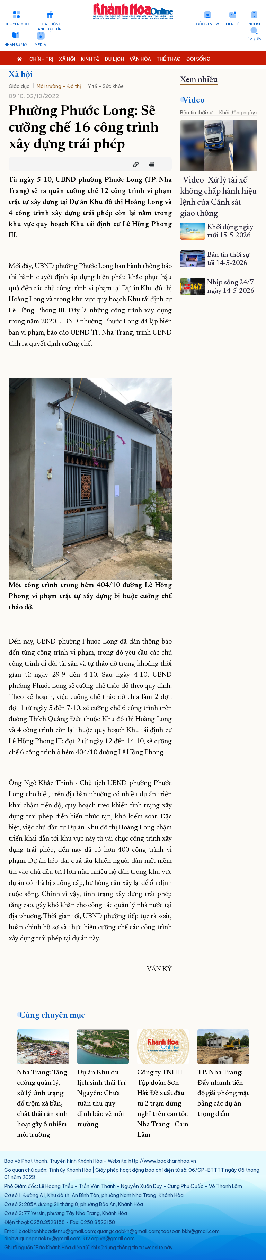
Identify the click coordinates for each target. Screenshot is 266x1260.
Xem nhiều (199, 80)
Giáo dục (19, 86)
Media (40, 45)
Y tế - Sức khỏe (106, 86)
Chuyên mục (16, 24)
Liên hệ (232, 24)
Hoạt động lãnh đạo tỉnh (50, 27)
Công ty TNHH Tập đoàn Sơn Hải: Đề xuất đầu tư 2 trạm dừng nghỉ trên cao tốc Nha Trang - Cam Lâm (162, 1103)
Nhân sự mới (16, 45)
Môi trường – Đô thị (59, 86)
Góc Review (207, 24)
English (254, 24)
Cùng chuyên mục (52, 1015)
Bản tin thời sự (196, 112)
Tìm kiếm (254, 39)
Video (194, 100)
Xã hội (21, 75)
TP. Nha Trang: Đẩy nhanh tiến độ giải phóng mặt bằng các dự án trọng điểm (223, 1093)
